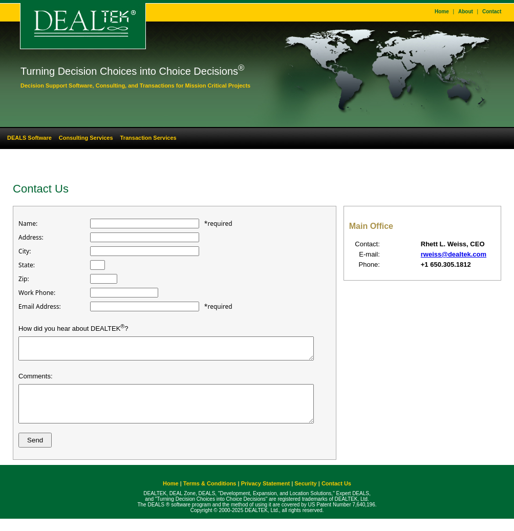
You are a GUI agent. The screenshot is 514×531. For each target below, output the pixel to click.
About (465, 11)
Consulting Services (86, 138)
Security (305, 496)
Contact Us (336, 496)
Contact (491, 11)
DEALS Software (29, 138)
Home (442, 11)
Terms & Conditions (210, 496)
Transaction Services (148, 138)
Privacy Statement (265, 496)
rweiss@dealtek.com (453, 254)
